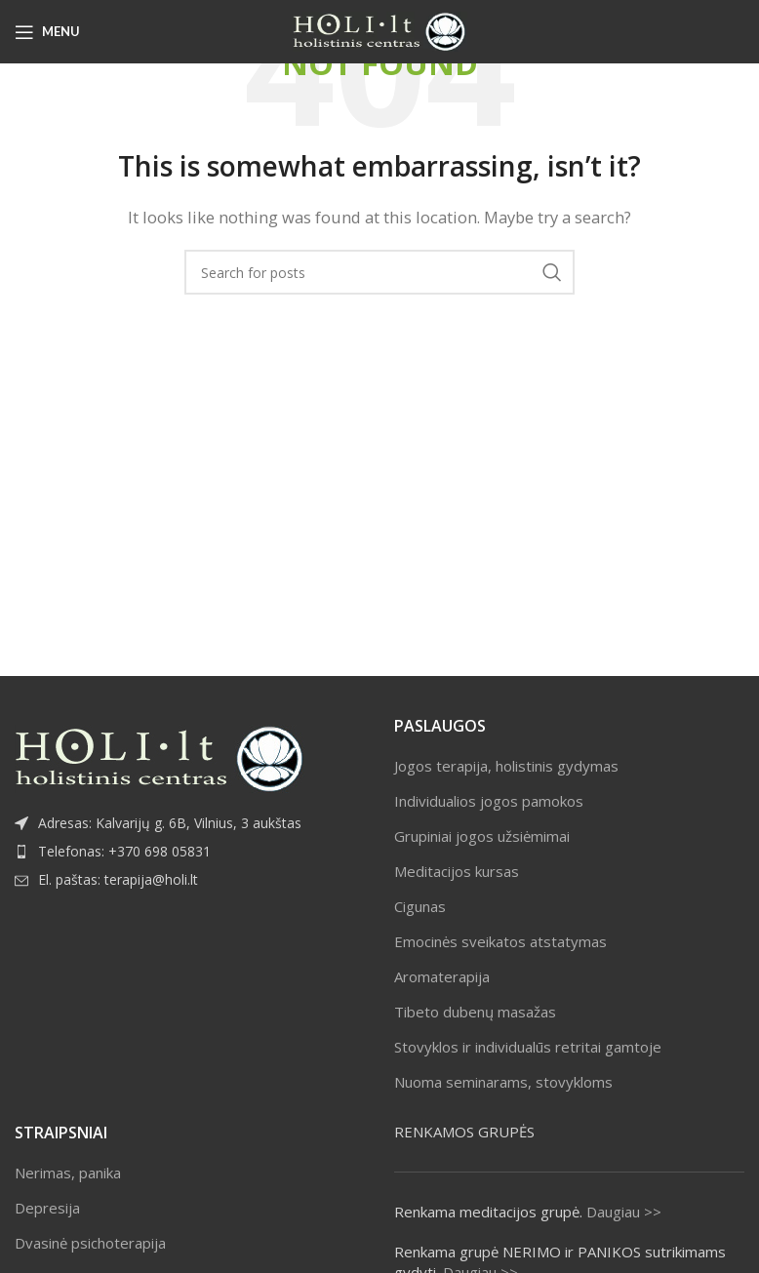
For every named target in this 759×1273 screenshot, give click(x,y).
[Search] (379, 272)
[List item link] (190, 851)
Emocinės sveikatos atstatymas (500, 941)
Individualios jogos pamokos (488, 801)
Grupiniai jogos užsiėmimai (482, 836)
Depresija (47, 1207)
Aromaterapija (442, 976)
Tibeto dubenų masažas (475, 1011)
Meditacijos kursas (456, 871)
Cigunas (420, 906)
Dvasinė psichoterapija (90, 1243)
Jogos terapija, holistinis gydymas (506, 766)
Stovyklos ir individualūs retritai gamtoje (527, 1046)
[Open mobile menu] (47, 32)
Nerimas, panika (68, 1172)
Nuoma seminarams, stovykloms (503, 1082)
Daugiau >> (623, 1211)
